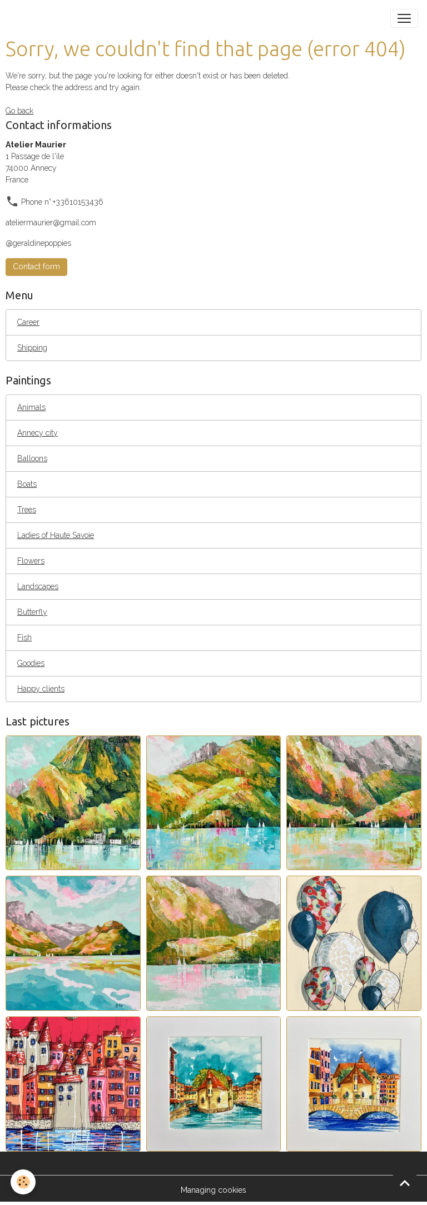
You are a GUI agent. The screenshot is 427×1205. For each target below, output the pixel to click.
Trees (26, 509)
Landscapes (37, 586)
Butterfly (32, 612)
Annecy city (37, 432)
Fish (24, 637)
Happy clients (40, 688)
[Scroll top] (405, 1183)
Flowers (30, 560)
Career (28, 322)
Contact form (36, 266)
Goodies (30, 663)
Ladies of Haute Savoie (55, 535)
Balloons (32, 458)
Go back (19, 110)
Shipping (32, 347)
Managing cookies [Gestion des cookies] (213, 1190)
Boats (27, 484)
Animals (31, 407)
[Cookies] (23, 1181)
